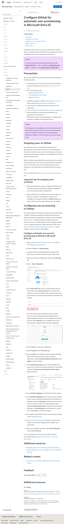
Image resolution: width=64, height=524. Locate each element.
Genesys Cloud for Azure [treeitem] (12, 83)
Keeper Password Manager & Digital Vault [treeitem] (13, 216)
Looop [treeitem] (7, 305)
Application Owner (34, 97)
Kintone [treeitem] (8, 226)
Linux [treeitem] (7, 284)
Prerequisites (28, 37)
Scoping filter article (36, 416)
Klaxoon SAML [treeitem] (9, 232)
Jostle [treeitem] (7, 206)
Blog (22, 520)
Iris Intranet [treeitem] (9, 174)
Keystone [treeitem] (8, 223)
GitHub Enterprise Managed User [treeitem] (13, 96)
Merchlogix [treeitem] (8, 323)
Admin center (57, 6)
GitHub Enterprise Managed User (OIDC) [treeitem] (13, 101)
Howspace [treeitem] (8, 147)
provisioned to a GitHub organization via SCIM (39, 227)
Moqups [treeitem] (8, 356)
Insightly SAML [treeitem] (10, 180)
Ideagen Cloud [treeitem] (9, 162)
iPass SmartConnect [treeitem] (11, 171)
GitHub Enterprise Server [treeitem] (12, 92)
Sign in (60, 2)
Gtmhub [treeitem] (8, 126)
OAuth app (29, 220)
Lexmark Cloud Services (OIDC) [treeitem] (12, 268)
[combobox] (11, 14)
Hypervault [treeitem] (8, 153)
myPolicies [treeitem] (8, 368)
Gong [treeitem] (7, 111)
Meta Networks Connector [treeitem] (12, 326)
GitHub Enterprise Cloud (53, 101)
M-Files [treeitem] (8, 311)
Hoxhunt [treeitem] (8, 144)
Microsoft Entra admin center (43, 242)
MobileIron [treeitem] (8, 350)
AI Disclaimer (4, 520)
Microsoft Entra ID (33, 12)
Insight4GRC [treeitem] (9, 177)
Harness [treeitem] (8, 129)
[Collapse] (20, 11)
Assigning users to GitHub (31, 39)
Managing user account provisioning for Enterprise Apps (43, 447)
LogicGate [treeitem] (8, 302)
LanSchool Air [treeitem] (9, 253)
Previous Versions (14, 520)
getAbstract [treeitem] (9, 86)
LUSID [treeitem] (7, 296)
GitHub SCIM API (30, 65)
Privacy (35, 520)
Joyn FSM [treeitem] (8, 209)
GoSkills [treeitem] (8, 117)
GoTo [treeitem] (7, 308)
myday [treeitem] (7, 365)
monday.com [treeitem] (9, 353)
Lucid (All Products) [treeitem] (11, 290)
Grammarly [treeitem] (8, 120)
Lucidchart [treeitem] (8, 293)
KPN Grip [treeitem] (8, 249)
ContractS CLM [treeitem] (10, 138)
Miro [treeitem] (7, 347)
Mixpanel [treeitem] (8, 341)
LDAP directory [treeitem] (10, 259)
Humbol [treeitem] (8, 150)
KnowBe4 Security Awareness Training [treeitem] (11, 243)
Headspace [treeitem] (8, 132)
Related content (29, 45)
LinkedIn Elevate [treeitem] (10, 278)
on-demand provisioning (36, 420)
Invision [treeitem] (8, 191)
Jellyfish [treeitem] (8, 200)
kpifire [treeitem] (7, 246)
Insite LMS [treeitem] (8, 183)
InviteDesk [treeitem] (8, 194)
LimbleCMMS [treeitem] (9, 275)
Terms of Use (4, 523)
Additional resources (30, 43)
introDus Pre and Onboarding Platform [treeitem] (11, 187)
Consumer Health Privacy (46, 520)
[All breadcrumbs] (25, 12)
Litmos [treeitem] (7, 287)
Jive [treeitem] (7, 203)
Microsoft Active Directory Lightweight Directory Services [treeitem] (12, 331)
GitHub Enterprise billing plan (49, 67)
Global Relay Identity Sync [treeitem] (12, 108)
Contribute (28, 520)
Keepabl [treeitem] (8, 220)
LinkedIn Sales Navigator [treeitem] (12, 281)
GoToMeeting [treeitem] (9, 105)
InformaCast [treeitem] (9, 168)
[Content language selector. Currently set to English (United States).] (8, 516)
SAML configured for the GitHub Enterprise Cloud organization (45, 110)
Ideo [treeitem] (7, 159)
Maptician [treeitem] (8, 314)
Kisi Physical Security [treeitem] (11, 229)
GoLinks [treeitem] (8, 114)
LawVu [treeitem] (7, 255)
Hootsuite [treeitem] (8, 141)
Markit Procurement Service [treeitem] (13, 317)
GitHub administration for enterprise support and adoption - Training (41, 491)
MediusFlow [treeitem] (9, 320)
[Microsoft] (3, 2)
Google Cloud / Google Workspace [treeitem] (12, 79)
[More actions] (61, 12)
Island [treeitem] (7, 197)
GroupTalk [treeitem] (8, 123)
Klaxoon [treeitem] (8, 235)
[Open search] (56, 2)
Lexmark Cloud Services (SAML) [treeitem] (12, 263)
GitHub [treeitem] (8, 89)
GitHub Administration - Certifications (34, 498)
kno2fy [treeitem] (7, 238)
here (43, 115)
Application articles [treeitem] (8, 18)
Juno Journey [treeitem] (9, 212)
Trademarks (13, 523)
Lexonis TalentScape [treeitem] (11, 272)
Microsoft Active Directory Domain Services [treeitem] (12, 337)
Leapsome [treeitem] (8, 299)
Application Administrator (36, 93)
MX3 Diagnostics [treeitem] (10, 362)
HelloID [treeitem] (8, 135)
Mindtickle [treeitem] (8, 344)
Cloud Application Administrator (38, 95)
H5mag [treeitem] (8, 156)
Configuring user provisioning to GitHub (35, 41)
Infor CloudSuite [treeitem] (10, 165)
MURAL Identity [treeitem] (10, 359)
